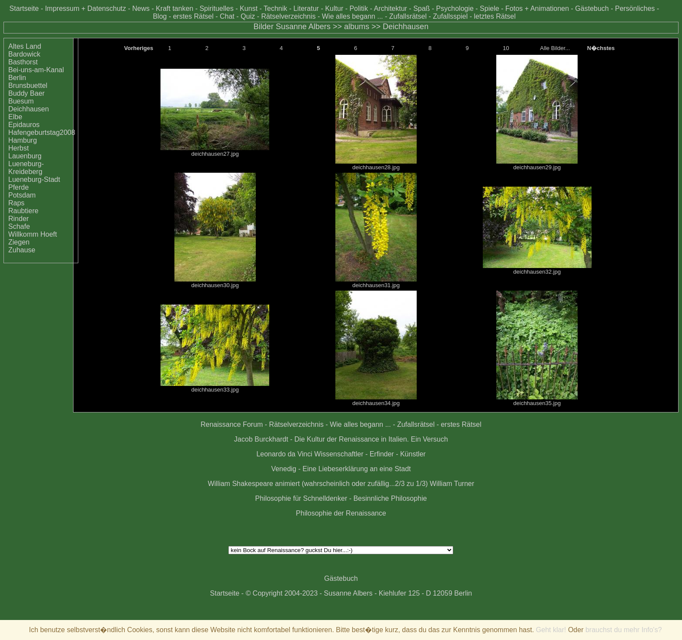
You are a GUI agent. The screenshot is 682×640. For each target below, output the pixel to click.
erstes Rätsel (193, 16)
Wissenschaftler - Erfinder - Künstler (370, 454)
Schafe (19, 226)
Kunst (248, 8)
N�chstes (601, 48)
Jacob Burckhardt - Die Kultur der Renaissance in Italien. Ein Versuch (341, 439)
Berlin (17, 77)
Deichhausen (405, 26)
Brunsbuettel (27, 85)
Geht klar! (551, 629)
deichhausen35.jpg (537, 403)
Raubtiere (23, 210)
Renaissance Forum (232, 424)
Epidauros (24, 124)
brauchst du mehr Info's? (623, 629)
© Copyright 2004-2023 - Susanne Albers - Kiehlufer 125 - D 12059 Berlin (359, 593)
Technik (275, 8)
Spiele (489, 8)
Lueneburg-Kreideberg (26, 167)
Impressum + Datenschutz (85, 8)
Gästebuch (591, 8)
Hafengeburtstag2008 (41, 132)
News (141, 8)
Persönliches (635, 8)
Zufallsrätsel (408, 16)
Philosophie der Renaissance (341, 513)
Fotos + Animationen (537, 8)
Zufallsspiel (450, 16)
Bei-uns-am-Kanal (36, 70)
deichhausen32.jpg (537, 271)
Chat (227, 16)
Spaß (421, 8)
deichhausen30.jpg (215, 285)
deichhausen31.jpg (376, 285)
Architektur (390, 8)
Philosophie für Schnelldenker (301, 498)
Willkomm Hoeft (32, 234)
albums (356, 26)
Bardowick (24, 54)
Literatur (306, 8)
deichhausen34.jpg (376, 403)
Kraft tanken (174, 8)
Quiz (248, 16)
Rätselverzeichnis (288, 16)
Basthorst (23, 62)
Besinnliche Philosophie (390, 498)
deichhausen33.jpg (215, 389)
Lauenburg (25, 156)
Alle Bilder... (555, 48)
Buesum (21, 101)
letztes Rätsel (494, 16)
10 (506, 48)
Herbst (18, 148)
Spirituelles (217, 8)
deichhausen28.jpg (376, 167)
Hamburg (22, 140)
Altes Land (24, 46)
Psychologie (455, 8)
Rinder (18, 218)
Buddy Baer (26, 93)
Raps (16, 203)
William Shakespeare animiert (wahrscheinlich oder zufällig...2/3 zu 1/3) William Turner (341, 483)
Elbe (15, 117)
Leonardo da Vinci (284, 454)
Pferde (18, 187)
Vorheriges (138, 48)
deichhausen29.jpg (537, 167)
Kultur (334, 8)
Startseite (24, 8)
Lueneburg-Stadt (34, 179)
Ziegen (19, 242)
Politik (358, 8)
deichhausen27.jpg (215, 154)
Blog (160, 16)
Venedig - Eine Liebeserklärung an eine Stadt (341, 468)
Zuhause (21, 250)
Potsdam (22, 195)
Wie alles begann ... (352, 16)
